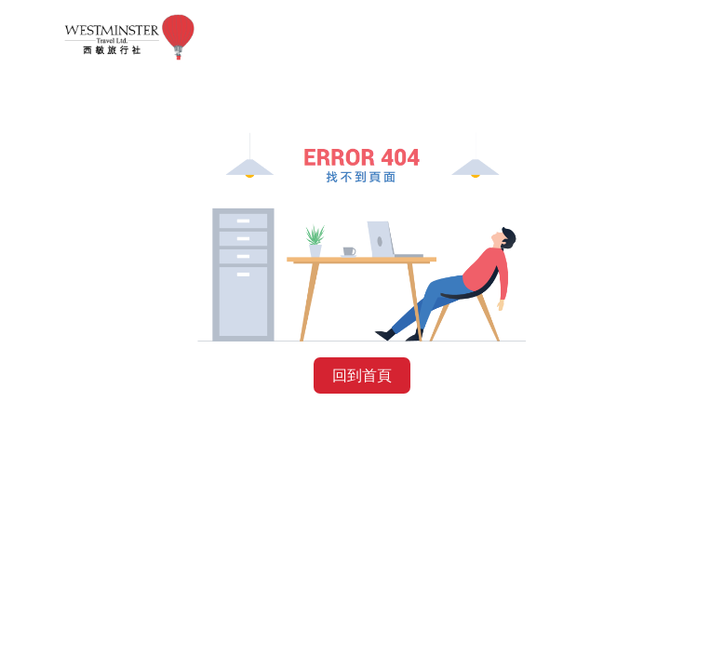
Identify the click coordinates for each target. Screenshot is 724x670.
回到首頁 (362, 375)
